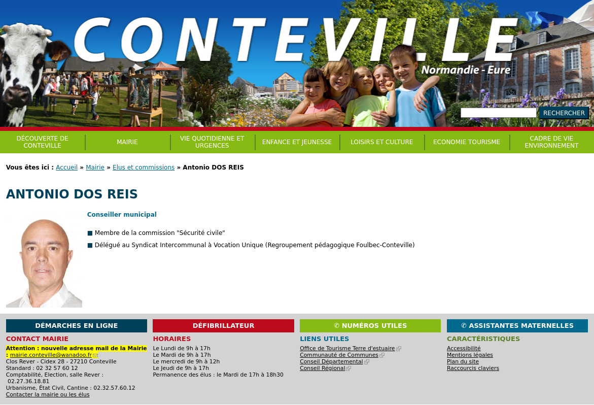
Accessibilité (464, 348)
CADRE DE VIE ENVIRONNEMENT (551, 142)
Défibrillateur (224, 325)
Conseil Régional (325, 368)
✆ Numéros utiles (370, 325)
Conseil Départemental (334, 361)
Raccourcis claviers (473, 368)
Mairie (95, 167)
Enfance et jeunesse (297, 142)
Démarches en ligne (76, 325)
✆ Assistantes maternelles (517, 325)
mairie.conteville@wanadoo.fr (54, 355)
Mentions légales (470, 355)
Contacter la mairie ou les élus (48, 394)
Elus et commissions (143, 167)
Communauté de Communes (342, 355)
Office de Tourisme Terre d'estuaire (350, 348)
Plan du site (463, 361)
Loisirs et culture (382, 142)
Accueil (67, 167)
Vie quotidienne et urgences (212, 142)
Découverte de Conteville (42, 142)
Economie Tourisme (466, 142)
